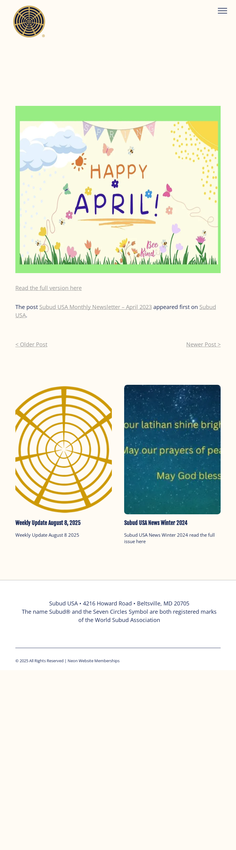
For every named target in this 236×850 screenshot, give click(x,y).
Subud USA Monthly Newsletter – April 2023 (95, 307)
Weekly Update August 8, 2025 (48, 523)
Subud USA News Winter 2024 (155, 523)
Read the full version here (48, 288)
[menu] (222, 11)
